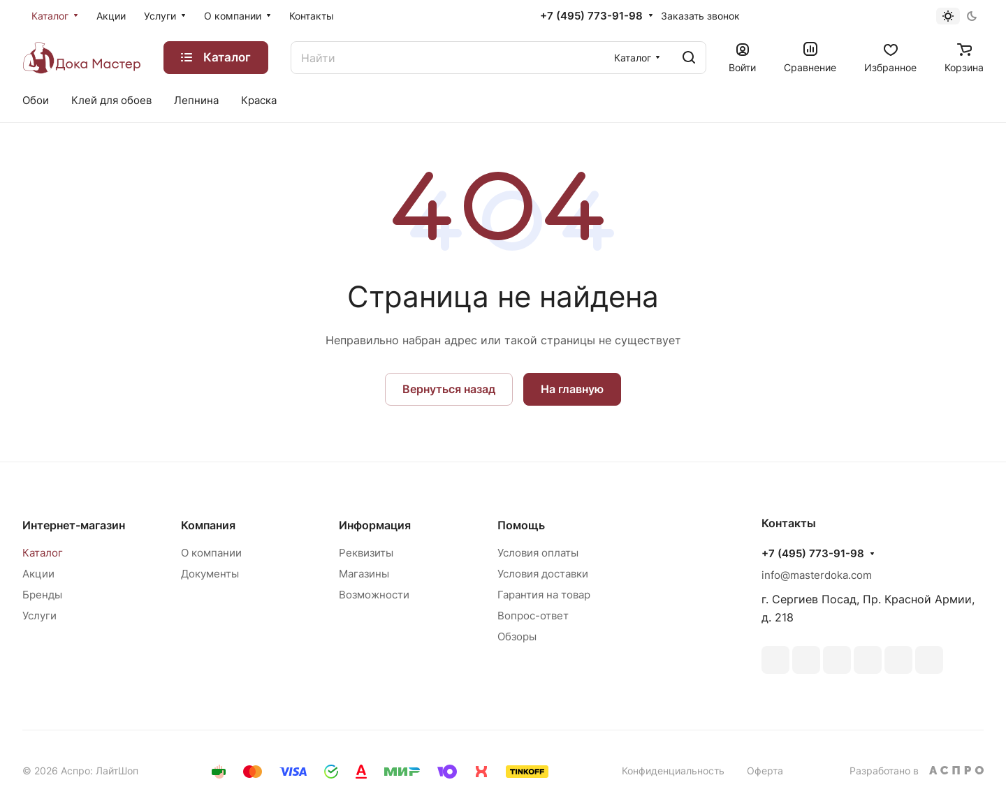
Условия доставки (542, 573)
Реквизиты (366, 552)
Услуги (39, 615)
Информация (375, 525)
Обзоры (517, 636)
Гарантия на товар (543, 594)
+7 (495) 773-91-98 (591, 16)
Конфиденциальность (673, 770)
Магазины (364, 573)
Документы (210, 573)
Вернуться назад (448, 389)
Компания (208, 525)
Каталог (42, 552)
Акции (38, 573)
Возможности (374, 594)
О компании (211, 552)
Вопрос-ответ (533, 615)
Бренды (42, 594)
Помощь (521, 525)
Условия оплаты (537, 552)
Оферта (765, 770)
